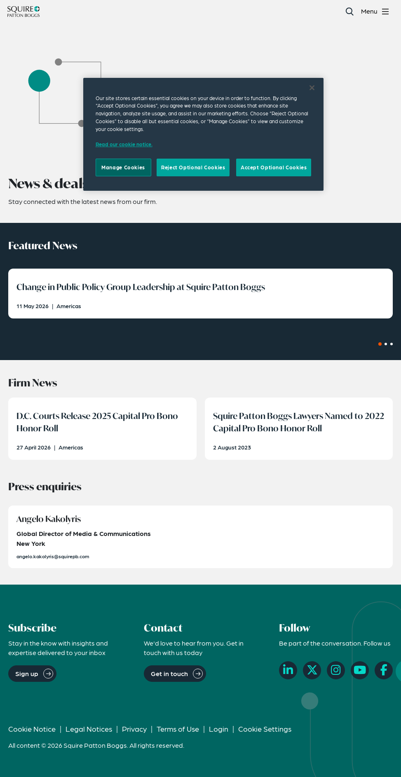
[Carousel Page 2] (386, 344)
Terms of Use (178, 728)
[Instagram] (336, 670)
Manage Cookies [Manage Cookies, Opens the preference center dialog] (123, 167)
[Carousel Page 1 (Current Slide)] (380, 344)
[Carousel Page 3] (391, 344)
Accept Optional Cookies (274, 167)
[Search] (349, 11)
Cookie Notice (32, 728)
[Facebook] (384, 670)
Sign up (26, 673)
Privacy (134, 728)
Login (218, 728)
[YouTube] (360, 670)
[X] (312, 670)
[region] (203, 134)
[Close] (312, 88)
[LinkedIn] (288, 670)
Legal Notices (89, 728)
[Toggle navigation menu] (376, 11)
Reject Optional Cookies (193, 167)
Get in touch (169, 673)
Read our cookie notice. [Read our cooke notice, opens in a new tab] (124, 144)
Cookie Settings (264, 728)
